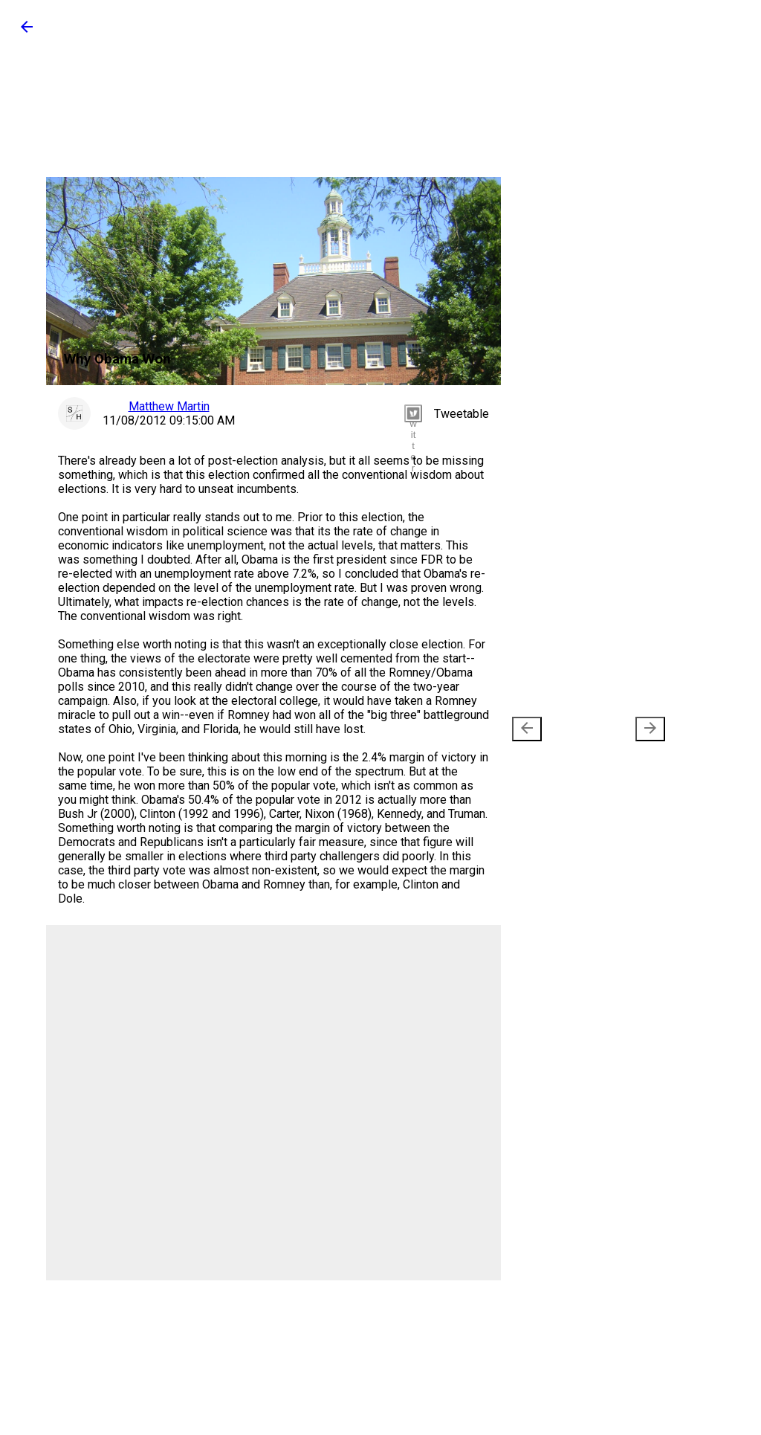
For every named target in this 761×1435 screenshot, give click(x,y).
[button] (27, 32)
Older (628, 729)
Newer (552, 729)
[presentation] (527, 729)
